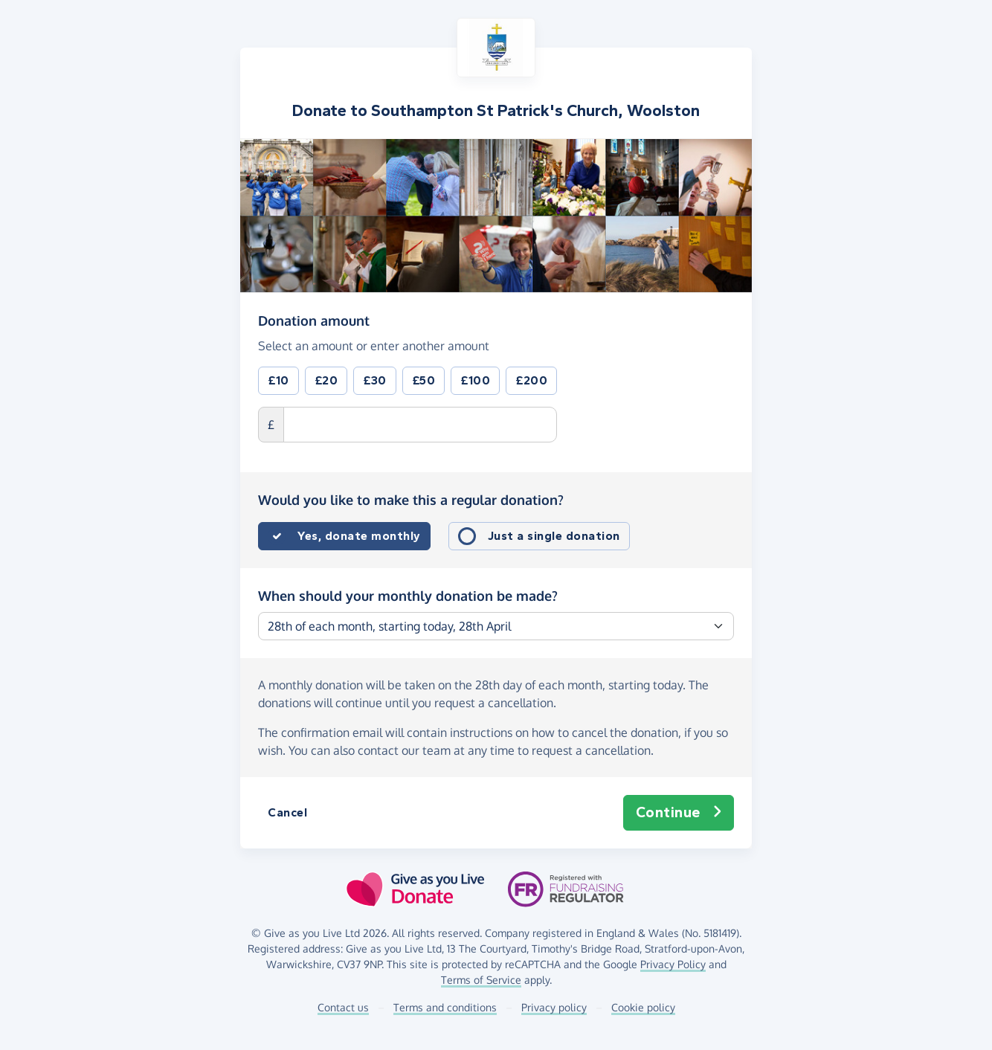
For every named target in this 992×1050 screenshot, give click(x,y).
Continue (679, 813)
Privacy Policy (673, 964)
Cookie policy (643, 1007)
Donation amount (314, 320)
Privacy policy (554, 1007)
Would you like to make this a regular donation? (411, 500)
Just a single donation (554, 536)
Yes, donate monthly (359, 536)
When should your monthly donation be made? (408, 595)
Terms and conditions (445, 1007)
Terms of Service (481, 979)
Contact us (343, 1007)
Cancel (287, 812)
